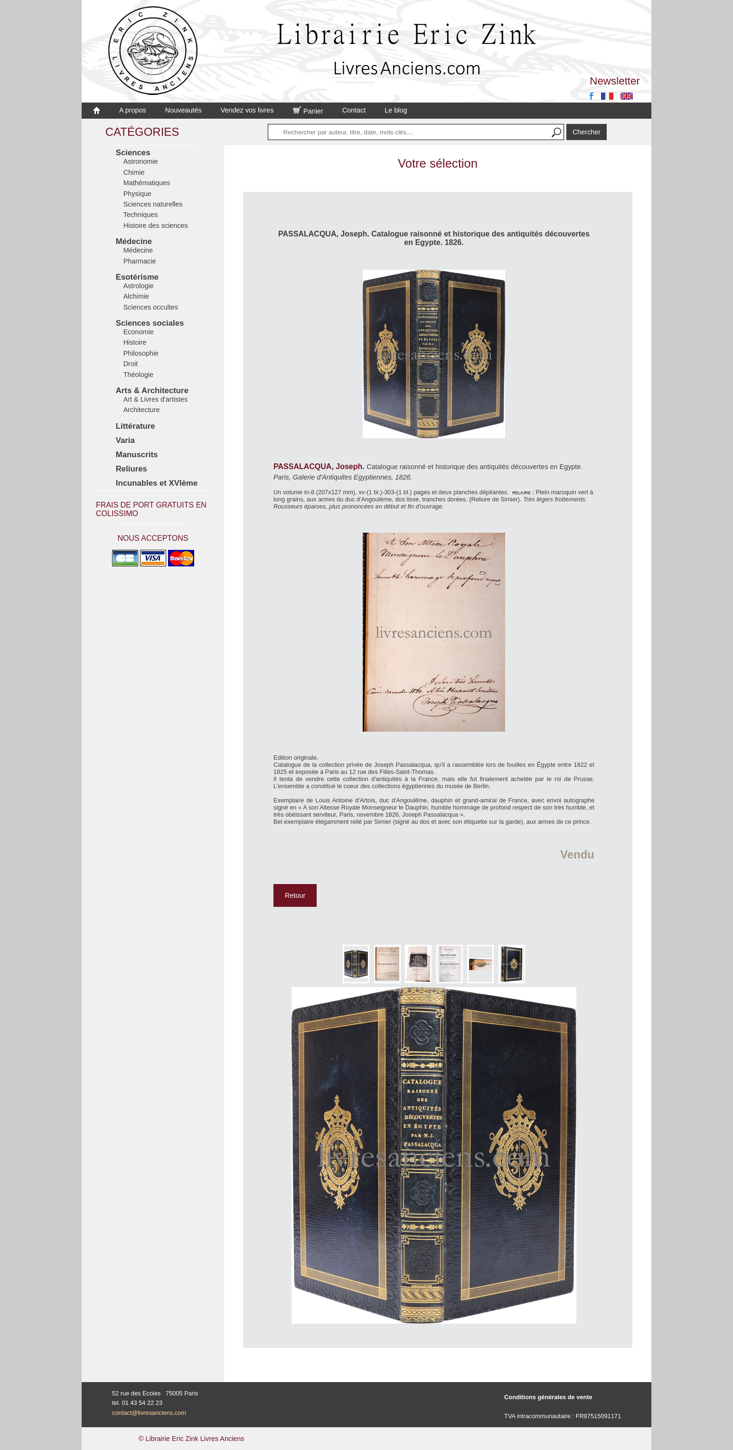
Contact (354, 110)
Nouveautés (183, 110)
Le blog (396, 110)
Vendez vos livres (247, 110)
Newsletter (615, 81)
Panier (308, 111)
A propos (132, 110)
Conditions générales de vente (548, 1397)
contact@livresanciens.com (149, 1412)
